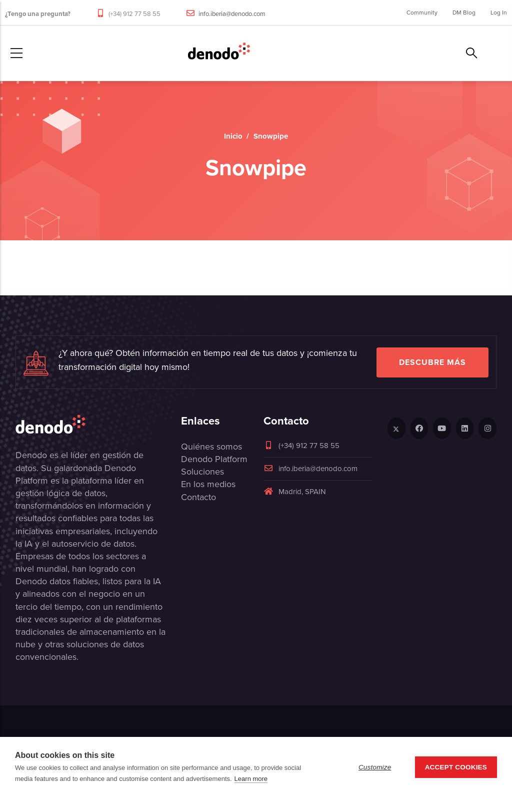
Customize (375, 767)
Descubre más (432, 362)
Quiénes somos (211, 446)
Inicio (233, 136)
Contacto (198, 497)
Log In (498, 12)
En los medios (208, 484)
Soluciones (202, 471)
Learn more (251, 778)
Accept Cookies (456, 767)
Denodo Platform (214, 459)
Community (422, 12)
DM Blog (464, 12)
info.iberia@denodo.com (232, 14)
